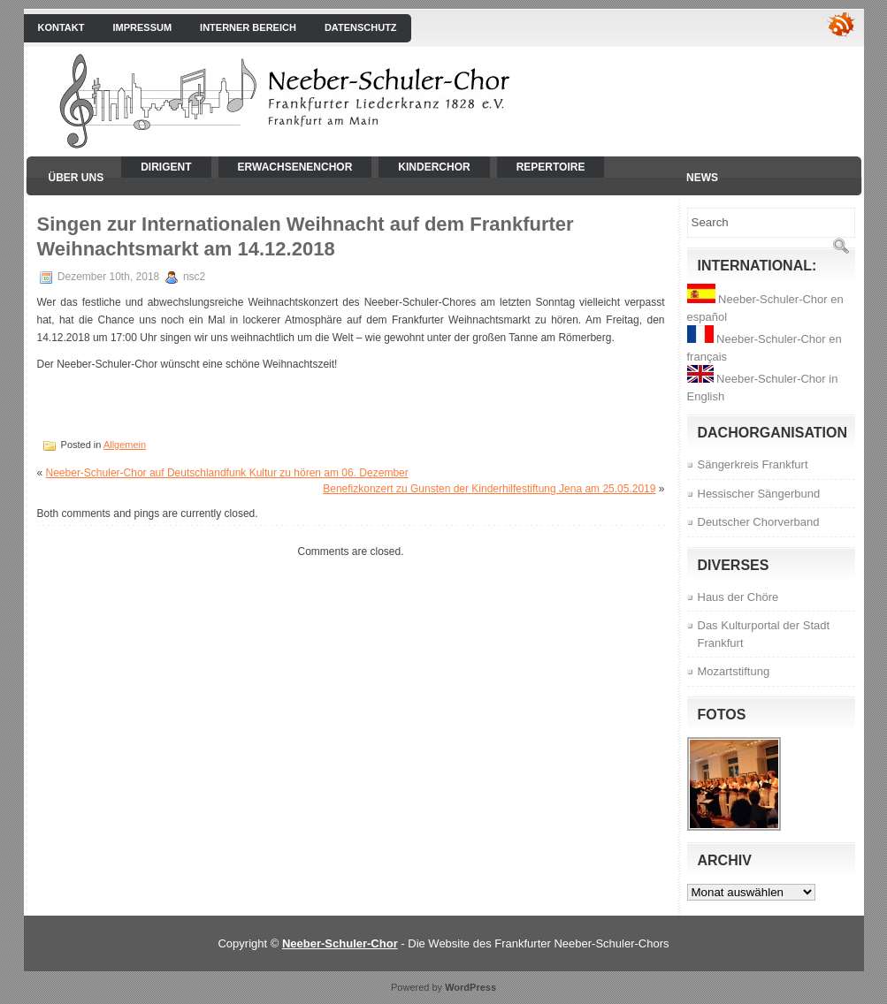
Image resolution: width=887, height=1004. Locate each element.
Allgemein (124, 444)
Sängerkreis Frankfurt (753, 464)
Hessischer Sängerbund (759, 493)
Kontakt (61, 27)
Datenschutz (361, 27)
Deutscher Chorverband (759, 522)
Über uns (76, 177)
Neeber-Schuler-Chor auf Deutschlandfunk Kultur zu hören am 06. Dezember (227, 473)
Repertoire (550, 167)
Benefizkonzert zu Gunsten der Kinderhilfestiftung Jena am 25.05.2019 (489, 489)
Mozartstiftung (734, 671)
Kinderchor (434, 167)
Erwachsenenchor (295, 167)
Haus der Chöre (738, 597)
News (702, 177)
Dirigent (166, 167)
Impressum (142, 27)
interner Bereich (248, 27)
